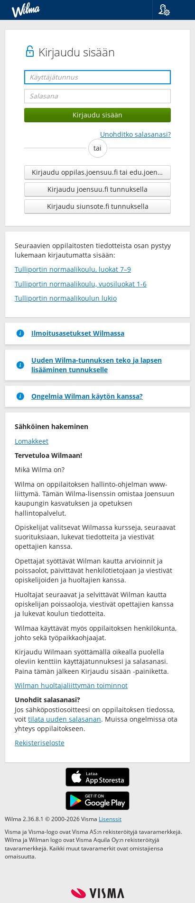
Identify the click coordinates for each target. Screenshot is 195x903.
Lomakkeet (31, 441)
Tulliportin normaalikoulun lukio (66, 298)
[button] (170, 10)
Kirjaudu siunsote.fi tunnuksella (98, 206)
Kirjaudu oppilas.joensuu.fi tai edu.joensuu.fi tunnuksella (101, 172)
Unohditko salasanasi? (135, 134)
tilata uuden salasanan (64, 719)
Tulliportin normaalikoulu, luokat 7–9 (73, 269)
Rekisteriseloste (40, 742)
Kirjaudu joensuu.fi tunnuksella (97, 189)
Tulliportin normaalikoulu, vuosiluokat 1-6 (81, 283)
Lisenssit (110, 819)
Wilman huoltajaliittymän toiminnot (71, 685)
